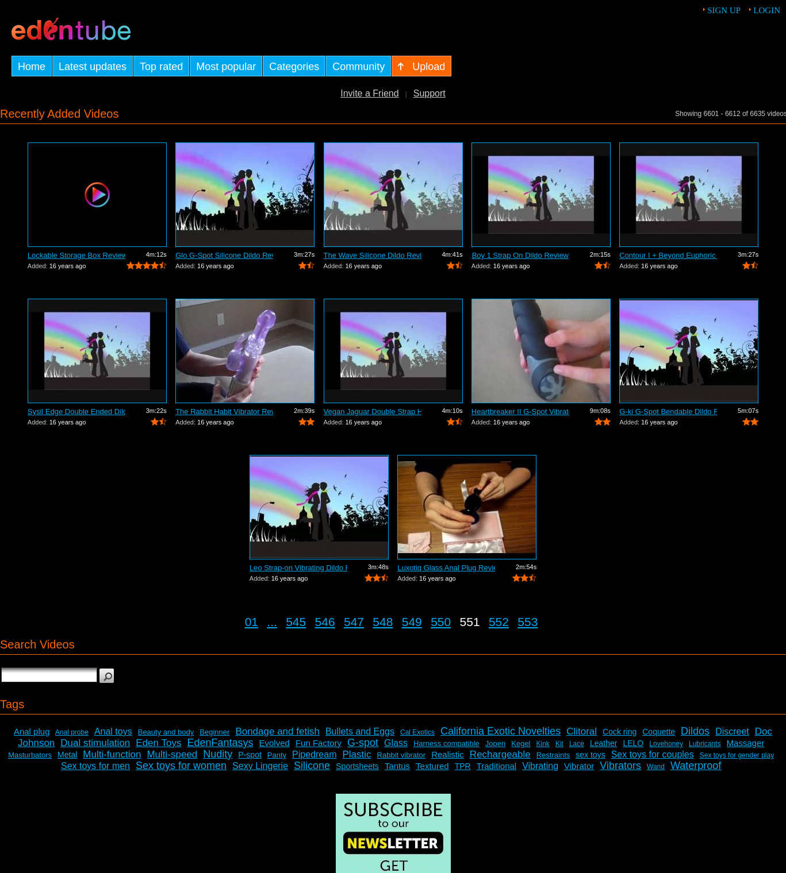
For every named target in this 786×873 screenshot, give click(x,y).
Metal (67, 754)
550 (441, 621)
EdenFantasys (220, 742)
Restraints (553, 755)
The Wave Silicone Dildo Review (372, 255)
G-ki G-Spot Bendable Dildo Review (668, 411)
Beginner (214, 732)
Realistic (447, 754)
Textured (432, 766)
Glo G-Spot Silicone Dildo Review (224, 255)
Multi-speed (172, 754)
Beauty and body (166, 732)
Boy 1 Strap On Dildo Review (520, 255)
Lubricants (704, 744)
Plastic (357, 754)
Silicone (312, 765)
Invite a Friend (369, 93)
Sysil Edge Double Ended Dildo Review (76, 411)
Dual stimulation (95, 742)
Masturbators (30, 755)
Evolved (274, 743)
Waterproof (695, 765)
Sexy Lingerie (260, 766)
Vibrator (579, 766)
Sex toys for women (181, 765)
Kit (559, 744)
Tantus (397, 766)
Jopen (495, 743)
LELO (633, 743)
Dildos (695, 731)
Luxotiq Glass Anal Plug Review (446, 567)
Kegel (520, 743)
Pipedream (314, 754)
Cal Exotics (417, 732)
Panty (276, 755)
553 (527, 621)
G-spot (362, 742)
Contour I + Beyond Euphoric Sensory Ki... (668, 255)
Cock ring (620, 731)
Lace (576, 744)
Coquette (658, 731)
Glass (396, 743)
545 (296, 621)
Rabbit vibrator (401, 755)
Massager (745, 743)
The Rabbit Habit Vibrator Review (224, 411)
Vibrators (620, 765)
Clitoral (581, 731)
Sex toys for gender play (737, 755)
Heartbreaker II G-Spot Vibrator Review (520, 411)
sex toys (590, 754)
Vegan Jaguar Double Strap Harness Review (372, 411)
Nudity (217, 754)
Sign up (724, 10)
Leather (603, 743)
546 (325, 621)
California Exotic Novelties (500, 731)
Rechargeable (500, 754)
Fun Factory (319, 743)
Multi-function (112, 754)
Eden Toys (158, 742)
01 (251, 621)
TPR (463, 766)
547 (354, 621)
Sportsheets (357, 766)
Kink (543, 744)
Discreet (732, 731)
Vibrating (540, 766)
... (272, 621)
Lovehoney (666, 744)
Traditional (496, 766)
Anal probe (72, 732)
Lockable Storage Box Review (76, 255)
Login (766, 10)
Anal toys (113, 731)
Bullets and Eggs (359, 731)
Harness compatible (446, 743)
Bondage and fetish (277, 731)
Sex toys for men (95, 766)
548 (383, 621)
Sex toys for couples (652, 754)
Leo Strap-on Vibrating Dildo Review (298, 567)
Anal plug (32, 731)
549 (412, 621)
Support (429, 93)
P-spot (249, 754)
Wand (656, 767)
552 (499, 621)
